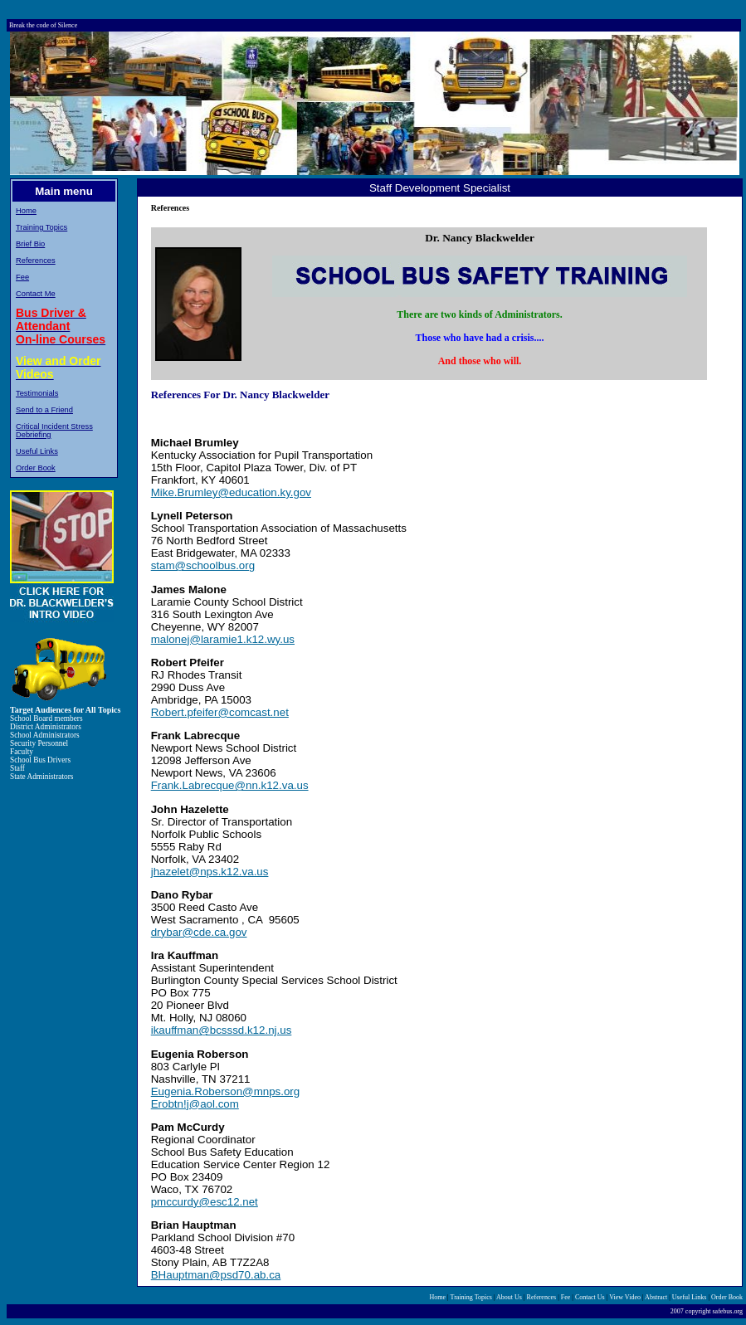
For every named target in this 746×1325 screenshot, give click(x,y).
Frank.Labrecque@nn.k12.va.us (230, 785)
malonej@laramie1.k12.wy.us (223, 639)
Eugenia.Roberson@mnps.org (225, 1091)
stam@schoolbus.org (203, 565)
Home (26, 211)
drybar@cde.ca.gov (199, 932)
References (36, 260)
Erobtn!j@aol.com (195, 1104)
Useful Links (37, 451)
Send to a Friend (44, 410)
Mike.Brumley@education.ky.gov (231, 492)
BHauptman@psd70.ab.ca (216, 1275)
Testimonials (37, 393)
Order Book (36, 468)
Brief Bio (30, 244)
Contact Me (36, 294)
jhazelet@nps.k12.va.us (210, 871)
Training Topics (41, 227)
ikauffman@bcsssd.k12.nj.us (221, 1030)
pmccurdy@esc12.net (204, 1202)
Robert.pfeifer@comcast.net (220, 712)
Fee (22, 277)
